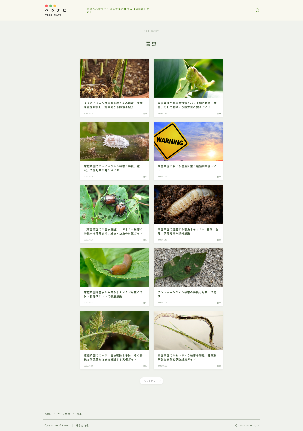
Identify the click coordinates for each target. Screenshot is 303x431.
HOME (47, 413)
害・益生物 (63, 413)
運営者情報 (82, 425)
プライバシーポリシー (56, 425)
